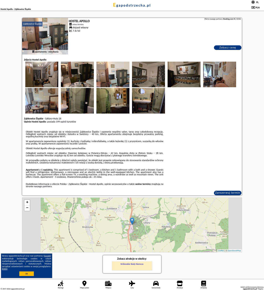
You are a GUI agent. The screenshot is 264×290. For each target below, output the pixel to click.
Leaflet (221, 250)
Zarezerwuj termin (227, 192)
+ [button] (27, 202)
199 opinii (61, 121)
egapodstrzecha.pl (132, 5)
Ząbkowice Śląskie (32, 23)
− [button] (27, 208)
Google (47, 256)
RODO (5, 269)
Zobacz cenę (227, 47)
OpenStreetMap (234, 250)
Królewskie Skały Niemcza (132, 264)
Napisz (260, 289)
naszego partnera (43, 186)
